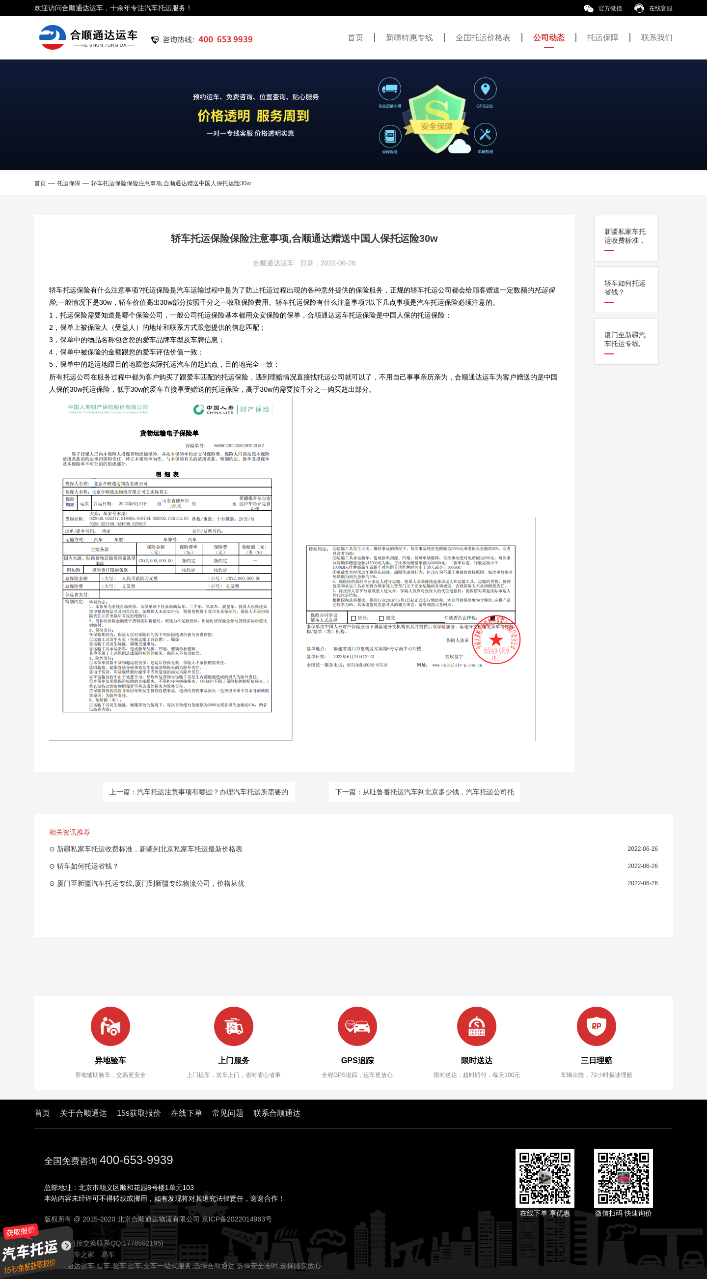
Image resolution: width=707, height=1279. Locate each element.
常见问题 (228, 1113)
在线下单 (186, 1113)
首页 (355, 37)
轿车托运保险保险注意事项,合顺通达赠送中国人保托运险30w (171, 183)
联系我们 (657, 37)
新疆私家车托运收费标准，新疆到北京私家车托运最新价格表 (150, 849)
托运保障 (603, 37)
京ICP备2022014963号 (237, 1219)
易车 (108, 1254)
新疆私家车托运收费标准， (625, 236)
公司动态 (549, 37)
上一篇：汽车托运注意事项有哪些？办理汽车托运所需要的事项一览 (198, 795)
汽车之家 (80, 1254)
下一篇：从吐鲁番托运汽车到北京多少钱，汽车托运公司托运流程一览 (424, 795)
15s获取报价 (139, 1113)
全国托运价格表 (483, 37)
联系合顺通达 (276, 1113)
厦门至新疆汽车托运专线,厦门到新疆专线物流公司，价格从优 (151, 883)
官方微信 (603, 8)
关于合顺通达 (83, 1113)
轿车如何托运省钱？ (625, 287)
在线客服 (653, 8)
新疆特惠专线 (409, 37)
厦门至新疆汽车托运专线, (625, 339)
